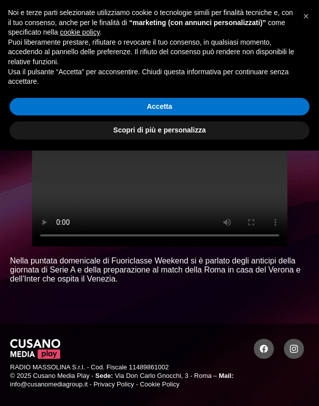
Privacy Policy (113, 384)
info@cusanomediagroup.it (49, 384)
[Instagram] (294, 349)
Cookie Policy (160, 384)
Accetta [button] (160, 106)
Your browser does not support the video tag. (159, 174)
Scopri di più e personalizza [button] (159, 130)
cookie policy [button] (80, 32)
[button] (306, 16)
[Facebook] (264, 349)
